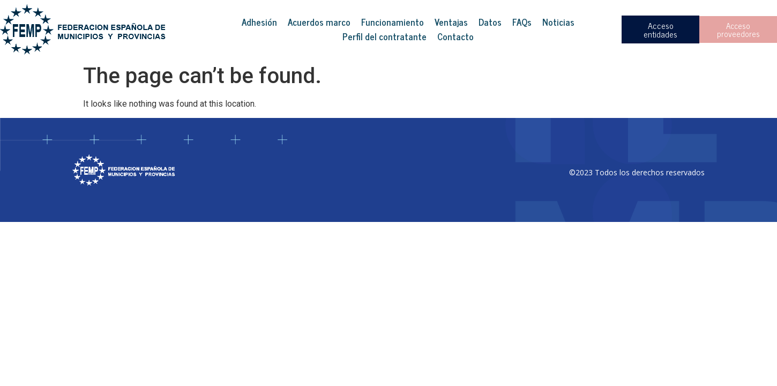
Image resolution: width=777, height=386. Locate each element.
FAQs (522, 22)
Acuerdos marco (319, 22)
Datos (490, 22)
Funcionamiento (392, 22)
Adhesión (259, 22)
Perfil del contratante (384, 36)
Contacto (455, 36)
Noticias (558, 22)
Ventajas (451, 22)
